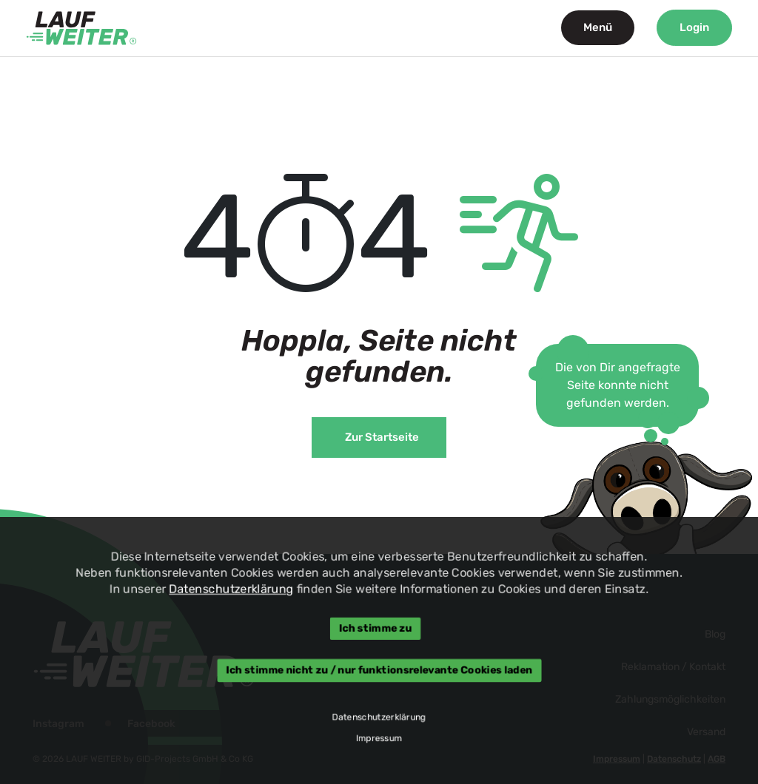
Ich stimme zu (375, 628)
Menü (597, 27)
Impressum (379, 739)
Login (694, 27)
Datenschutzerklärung (230, 588)
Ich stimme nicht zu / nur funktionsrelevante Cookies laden (379, 670)
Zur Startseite (382, 437)
